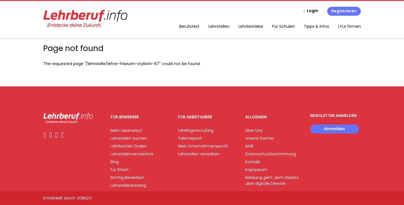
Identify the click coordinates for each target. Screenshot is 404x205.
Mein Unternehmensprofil (203, 146)
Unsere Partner (259, 138)
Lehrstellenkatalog (128, 185)
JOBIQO (84, 198)
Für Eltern (119, 169)
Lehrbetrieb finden (128, 146)
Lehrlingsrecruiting (196, 130)
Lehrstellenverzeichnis (132, 154)
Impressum (256, 169)
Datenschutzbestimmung (270, 154)
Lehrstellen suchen (129, 138)
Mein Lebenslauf (126, 130)
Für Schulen (283, 26)
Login (312, 10)
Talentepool (189, 138)
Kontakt (252, 162)
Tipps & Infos (316, 26)
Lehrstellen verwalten (198, 154)
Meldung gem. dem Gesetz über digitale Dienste (272, 180)
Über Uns (253, 130)
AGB (249, 146)
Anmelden (334, 129)
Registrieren (344, 11)
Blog (115, 162)
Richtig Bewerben (127, 177)
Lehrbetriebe (250, 26)
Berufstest (189, 26)
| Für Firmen (349, 26)
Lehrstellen (218, 26)
